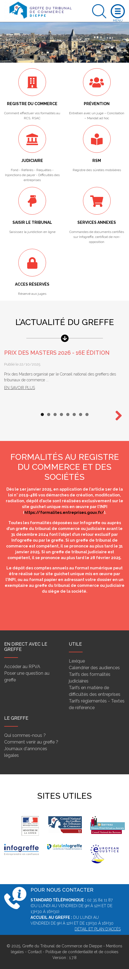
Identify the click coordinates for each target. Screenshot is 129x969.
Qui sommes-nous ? (25, 735)
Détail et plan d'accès (98, 929)
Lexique (77, 661)
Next (116, 416)
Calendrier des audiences (94, 667)
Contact (35, 952)
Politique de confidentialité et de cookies (81, 952)
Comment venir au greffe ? (31, 742)
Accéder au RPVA (22, 666)
